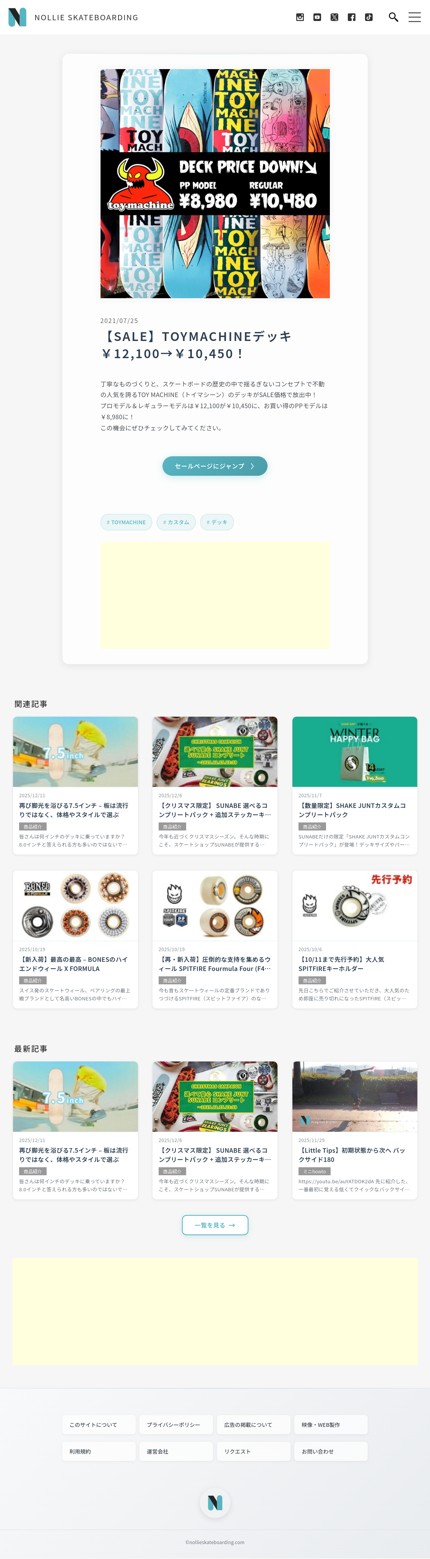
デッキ (221, 522)
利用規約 (80, 1452)
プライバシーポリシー (173, 1425)
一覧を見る (210, 1225)
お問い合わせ (318, 1452)
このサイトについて (94, 1425)
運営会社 (157, 1452)
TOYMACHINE (129, 522)
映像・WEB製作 (321, 1425)
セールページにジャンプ (210, 466)
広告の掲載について (248, 1425)
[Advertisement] (215, 595)
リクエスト (237, 1452)
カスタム (179, 522)
